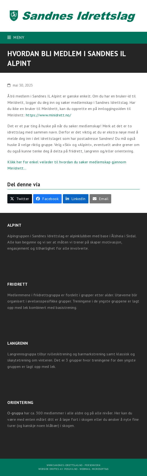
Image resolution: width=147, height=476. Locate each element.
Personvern (92, 465)
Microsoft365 (100, 469)
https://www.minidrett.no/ (48, 115)
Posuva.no (71, 469)
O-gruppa (15, 413)
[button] (15, 37)
